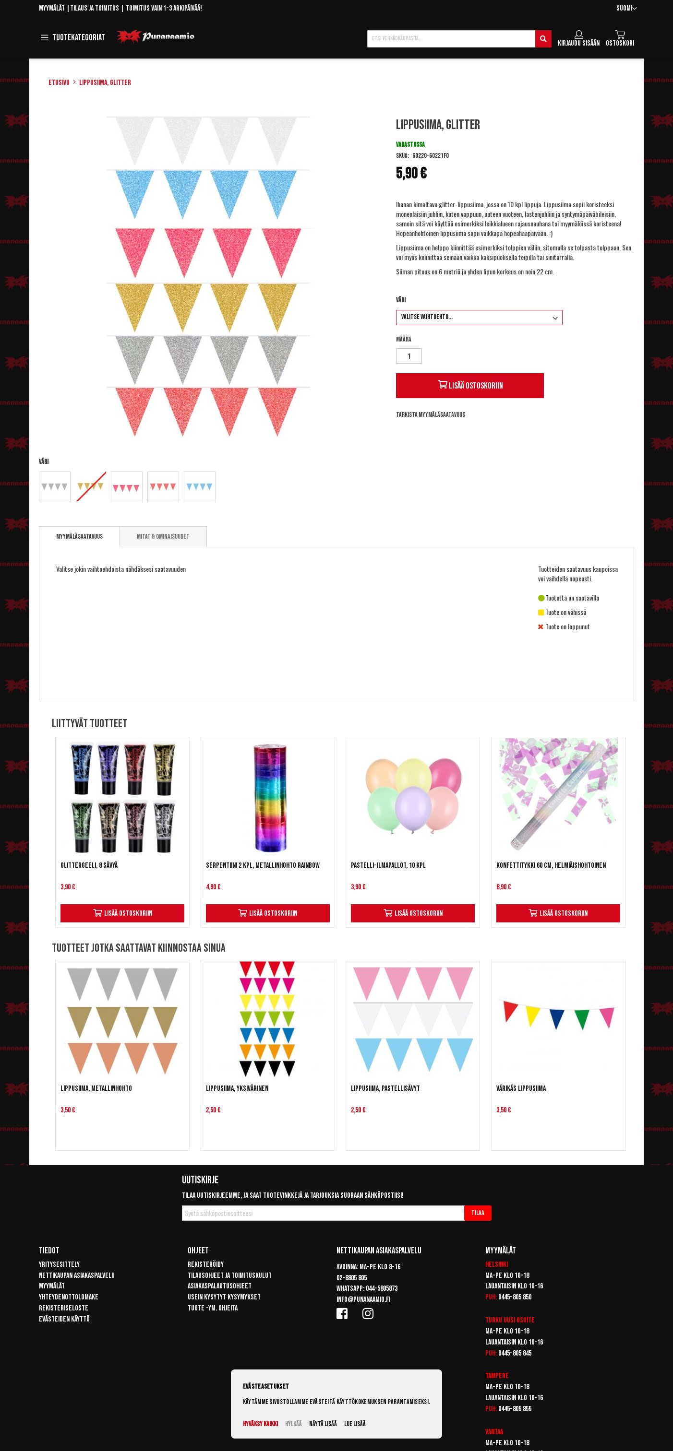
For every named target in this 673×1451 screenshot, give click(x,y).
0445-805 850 (514, 1297)
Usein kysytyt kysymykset (224, 1297)
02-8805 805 (351, 1278)
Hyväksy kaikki (260, 1424)
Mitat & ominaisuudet (163, 536)
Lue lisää (355, 1424)
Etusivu (59, 82)
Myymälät (52, 8)
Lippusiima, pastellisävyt (385, 1088)
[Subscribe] (478, 1213)
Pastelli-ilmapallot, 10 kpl (388, 865)
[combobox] (459, 38)
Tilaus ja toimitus (94, 8)
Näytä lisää (323, 1424)
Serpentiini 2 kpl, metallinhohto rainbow (263, 865)
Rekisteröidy (206, 1264)
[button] (626, 8)
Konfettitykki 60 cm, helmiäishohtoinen (551, 865)
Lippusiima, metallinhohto (96, 1088)
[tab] (79, 536)
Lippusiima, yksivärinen (237, 1088)
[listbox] (208, 488)
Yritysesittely (59, 1264)
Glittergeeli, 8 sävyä (89, 865)
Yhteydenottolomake (68, 1297)
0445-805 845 (514, 1353)
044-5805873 (381, 1288)
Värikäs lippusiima (521, 1088)
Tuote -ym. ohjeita (213, 1308)
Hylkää (293, 1424)
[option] (55, 487)
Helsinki (496, 1264)
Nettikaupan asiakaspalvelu (77, 1275)
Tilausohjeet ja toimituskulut (230, 1275)
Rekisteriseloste (63, 1308)
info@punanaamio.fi (363, 1299)
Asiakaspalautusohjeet (220, 1286)
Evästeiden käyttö (64, 1319)
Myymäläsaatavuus (79, 536)
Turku (493, 1320)
